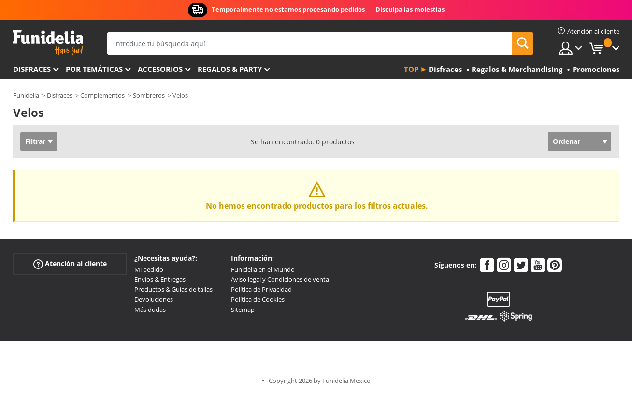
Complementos (102, 95)
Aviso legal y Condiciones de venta (280, 279)
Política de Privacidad (261, 289)
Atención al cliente (70, 263)
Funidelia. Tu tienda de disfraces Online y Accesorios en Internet (48, 43)
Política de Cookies (258, 299)
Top (411, 69)
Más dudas (150, 309)
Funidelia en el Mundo (263, 269)
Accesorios (160, 69)
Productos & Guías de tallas (173, 289)
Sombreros (149, 95)
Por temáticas (94, 69)
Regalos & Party (230, 69)
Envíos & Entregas (160, 279)
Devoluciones (153, 299)
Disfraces (32, 69)
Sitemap (243, 309)
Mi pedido (148, 269)
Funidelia (26, 95)
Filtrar (35, 141)
